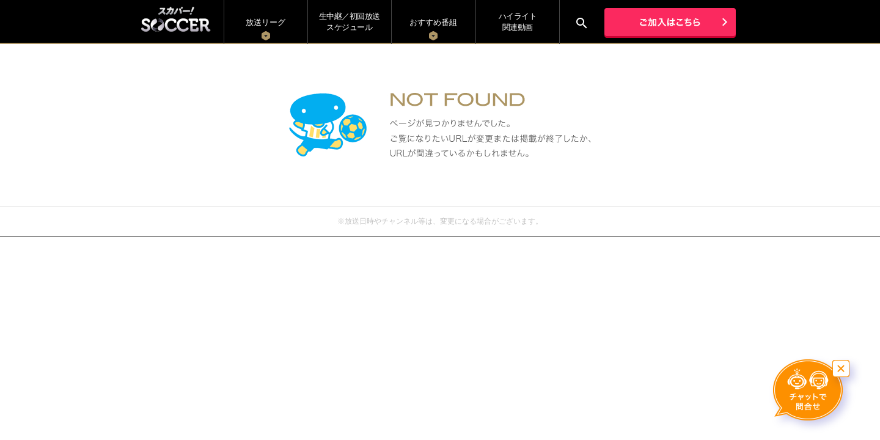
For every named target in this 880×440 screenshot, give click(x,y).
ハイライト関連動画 (518, 22)
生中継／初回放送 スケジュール (349, 22)
